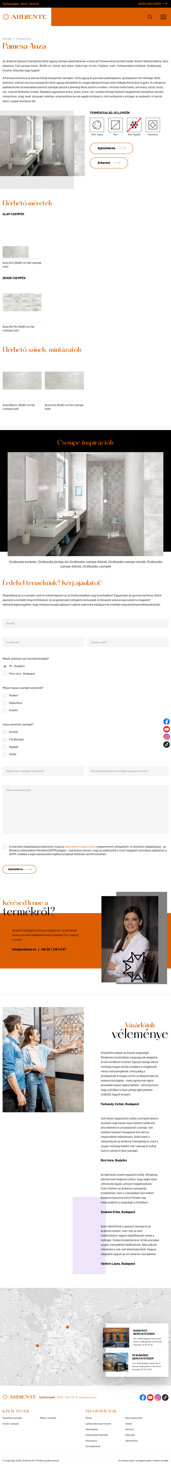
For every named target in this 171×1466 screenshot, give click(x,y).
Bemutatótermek (133, 1418)
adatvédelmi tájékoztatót (80, 846)
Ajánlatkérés (107, 148)
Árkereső (104, 164)
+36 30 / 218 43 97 (29, 3)
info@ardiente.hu (24, 949)
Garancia (129, 1429)
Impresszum (91, 1441)
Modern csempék (48, 1418)
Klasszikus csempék (12, 1418)
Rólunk (89, 1418)
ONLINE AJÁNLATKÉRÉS (149, 3)
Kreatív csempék (11, 1424)
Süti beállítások (93, 1446)
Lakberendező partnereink (98, 1424)
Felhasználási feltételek (97, 1435)
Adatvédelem (92, 1429)
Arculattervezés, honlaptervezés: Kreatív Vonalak (143, 1460)
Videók (128, 1424)
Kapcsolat (130, 1435)
